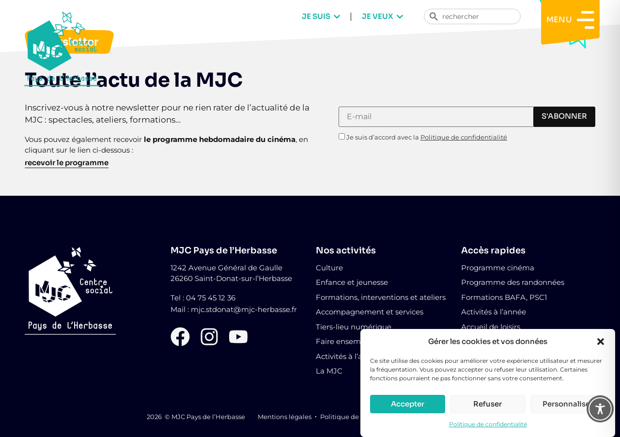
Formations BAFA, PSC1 (504, 297)
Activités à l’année (493, 311)
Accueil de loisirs (490, 326)
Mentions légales (284, 417)
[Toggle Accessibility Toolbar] (600, 408)
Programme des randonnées (512, 282)
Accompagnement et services (369, 311)
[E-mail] (454, 117)
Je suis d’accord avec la (423, 136)
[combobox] (472, 16)
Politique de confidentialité (488, 425)
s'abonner (564, 116)
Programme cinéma (497, 267)
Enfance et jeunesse (352, 282)
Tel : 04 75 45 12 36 (202, 297)
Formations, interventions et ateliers (381, 297)
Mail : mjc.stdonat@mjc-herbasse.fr (233, 309)
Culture (329, 267)
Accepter (407, 404)
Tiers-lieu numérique (353, 326)
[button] (600, 342)
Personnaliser (567, 404)
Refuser (487, 404)
